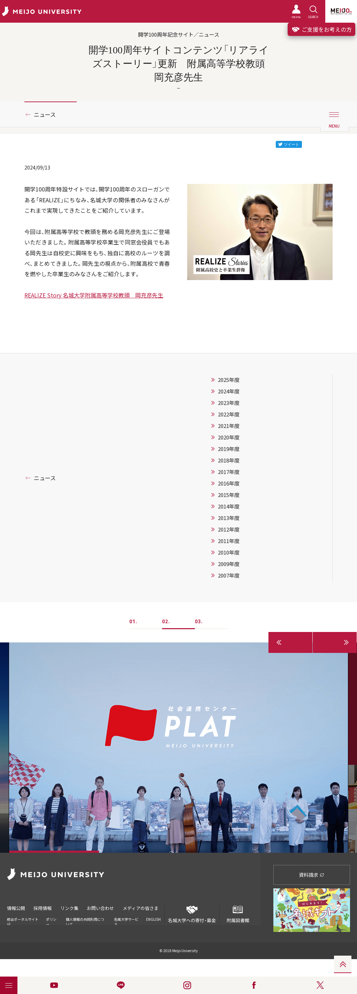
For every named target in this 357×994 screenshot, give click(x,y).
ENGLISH (153, 918)
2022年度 (229, 414)
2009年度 (229, 564)
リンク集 (70, 907)
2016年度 (229, 483)
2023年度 (229, 403)
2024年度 (229, 391)
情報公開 (16, 907)
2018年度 (229, 460)
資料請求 (311, 874)
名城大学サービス (126, 921)
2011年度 (229, 541)
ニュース (45, 114)
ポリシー (51, 921)
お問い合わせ (102, 907)
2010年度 (229, 552)
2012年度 (229, 529)
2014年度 (229, 506)
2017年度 (229, 472)
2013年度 (229, 518)
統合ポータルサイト (22, 920)
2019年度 (229, 449)
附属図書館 (238, 914)
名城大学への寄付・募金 (192, 914)
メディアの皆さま (143, 907)
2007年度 (229, 575)
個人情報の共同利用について (85, 921)
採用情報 (43, 907)
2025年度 (229, 380)
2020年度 (229, 437)
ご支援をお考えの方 (321, 29)
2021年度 (229, 426)
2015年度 (229, 495)
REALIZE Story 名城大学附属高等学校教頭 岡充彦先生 (93, 295)
